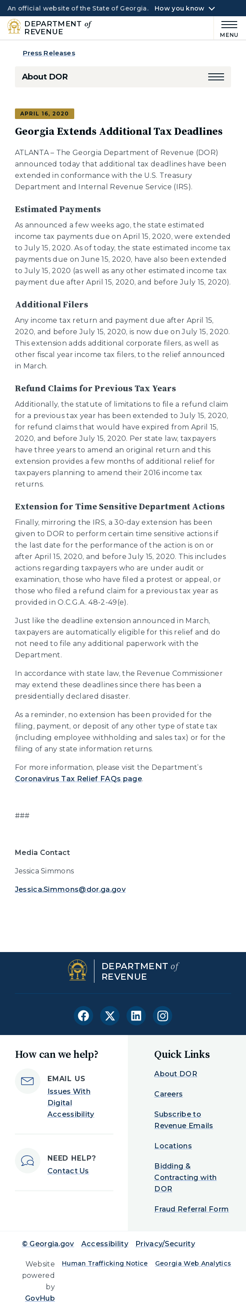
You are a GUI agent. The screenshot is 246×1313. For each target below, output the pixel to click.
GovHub (40, 1298)
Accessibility (104, 1244)
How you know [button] (179, 8)
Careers (168, 1094)
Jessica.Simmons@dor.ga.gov (70, 889)
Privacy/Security (165, 1244)
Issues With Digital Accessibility (70, 1102)
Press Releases (49, 53)
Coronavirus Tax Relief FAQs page (78, 779)
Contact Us (68, 1171)
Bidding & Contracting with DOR (185, 1177)
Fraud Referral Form (191, 1209)
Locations (173, 1146)
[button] (216, 77)
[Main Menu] (226, 28)
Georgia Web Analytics (193, 1263)
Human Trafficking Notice (105, 1263)
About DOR (45, 77)
